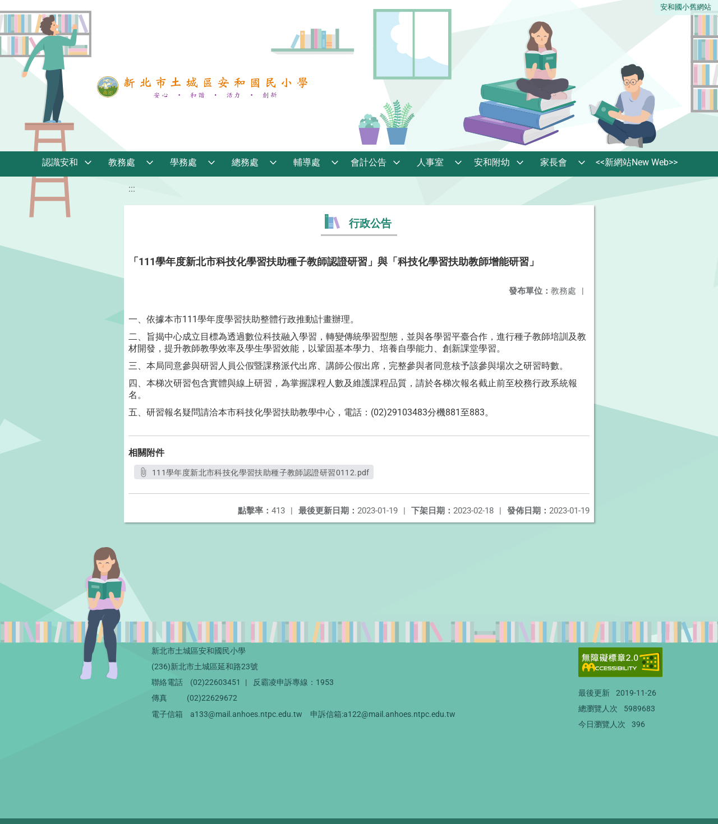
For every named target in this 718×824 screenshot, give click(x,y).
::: (131, 188)
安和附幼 (492, 162)
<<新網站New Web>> (637, 162)
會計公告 (368, 162)
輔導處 (306, 162)
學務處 (183, 162)
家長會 (553, 162)
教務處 (121, 162)
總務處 (245, 162)
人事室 (430, 162)
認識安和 (60, 162)
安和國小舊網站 (685, 7)
